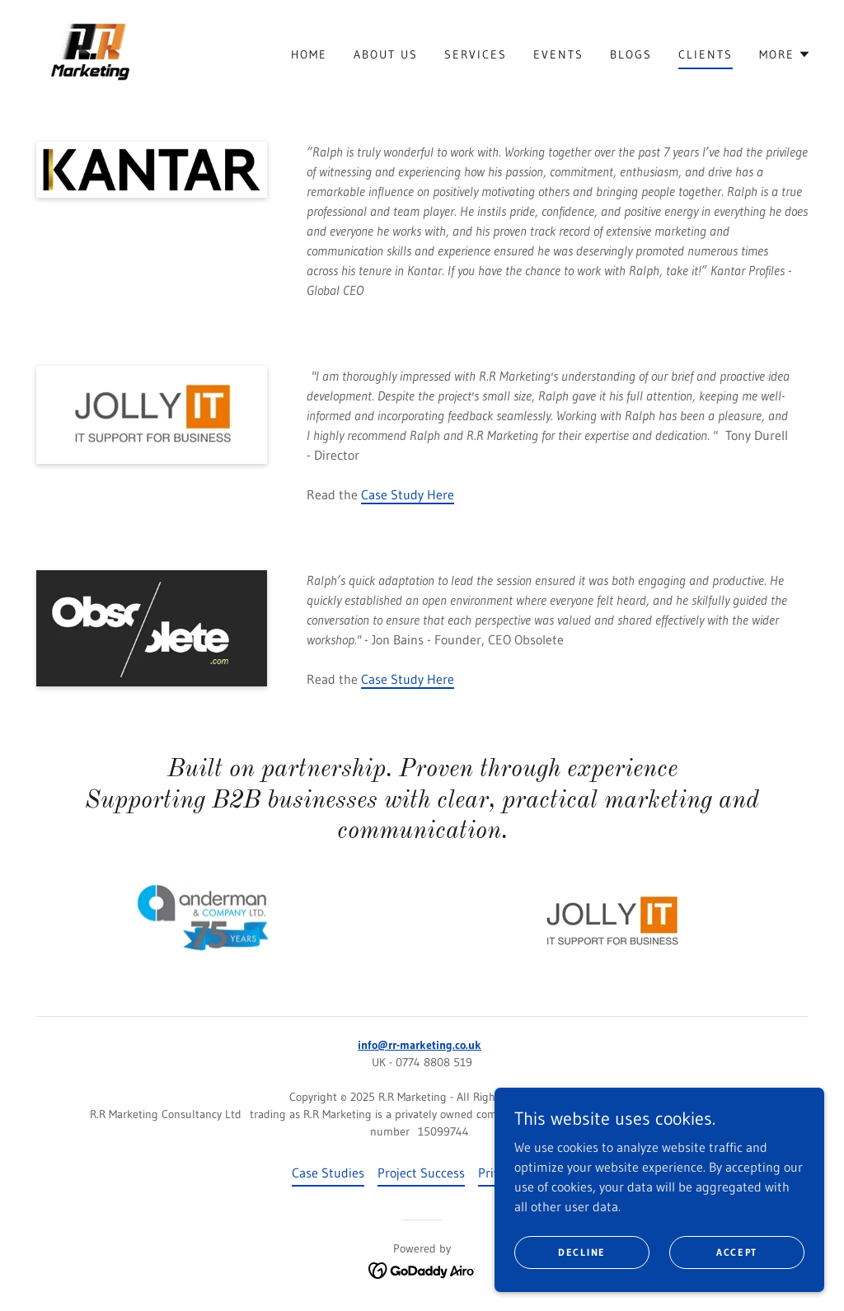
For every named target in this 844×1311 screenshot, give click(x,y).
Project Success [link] (421, 1172)
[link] (91, 52)
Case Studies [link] (328, 1172)
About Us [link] (386, 54)
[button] (785, 54)
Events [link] (558, 54)
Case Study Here (407, 494)
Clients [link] (705, 54)
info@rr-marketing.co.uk (419, 1044)
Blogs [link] (631, 54)
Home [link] (309, 54)
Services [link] (475, 54)
